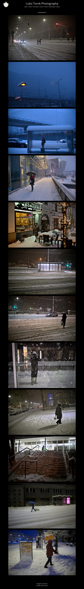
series (46, 7)
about (58, 7)
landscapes (52, 7)
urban (41, 7)
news (25, 7)
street (30, 7)
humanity (35, 7)
